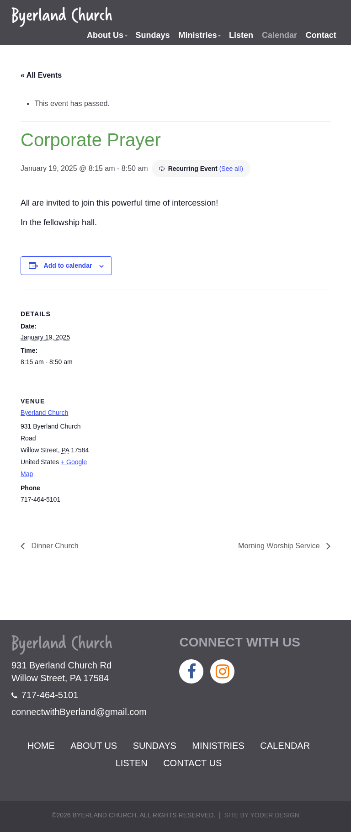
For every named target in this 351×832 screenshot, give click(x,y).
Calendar (279, 35)
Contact (321, 35)
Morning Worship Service (280, 546)
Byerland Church (44, 412)
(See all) (231, 168)
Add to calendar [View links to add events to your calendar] (68, 265)
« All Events (41, 75)
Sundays (153, 35)
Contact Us (192, 763)
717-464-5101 (44, 695)
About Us (105, 35)
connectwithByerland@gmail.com (79, 712)
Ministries (197, 35)
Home (41, 746)
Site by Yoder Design (261, 815)
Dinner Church (54, 546)
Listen (241, 35)
